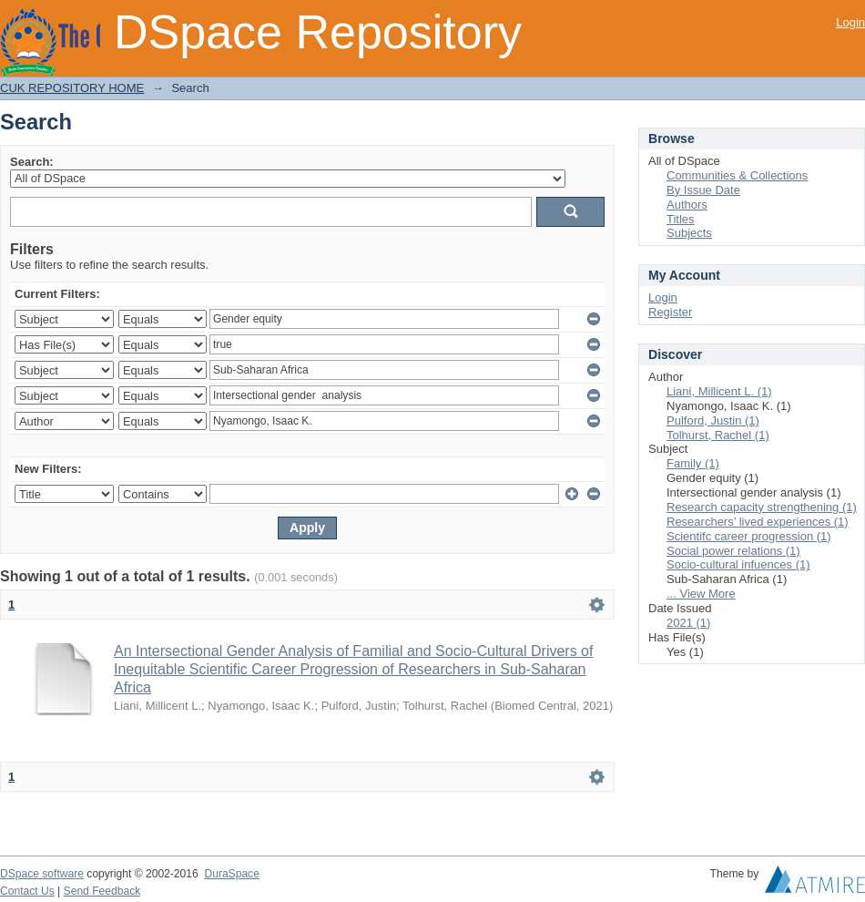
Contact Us (27, 891)
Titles (681, 219)
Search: (32, 162)
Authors (687, 204)
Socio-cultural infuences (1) (738, 564)
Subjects (689, 233)
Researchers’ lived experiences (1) (758, 521)
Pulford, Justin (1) (713, 420)
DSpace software (42, 873)
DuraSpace (231, 873)
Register (670, 312)
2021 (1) (688, 623)
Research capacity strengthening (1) (762, 507)
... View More (701, 593)
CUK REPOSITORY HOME (72, 88)
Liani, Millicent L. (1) (719, 391)
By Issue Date (703, 190)
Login (850, 22)
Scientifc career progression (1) (749, 536)
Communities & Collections (737, 175)
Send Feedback (102, 891)
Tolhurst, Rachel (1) (718, 435)
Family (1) (693, 463)
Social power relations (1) (733, 551)
